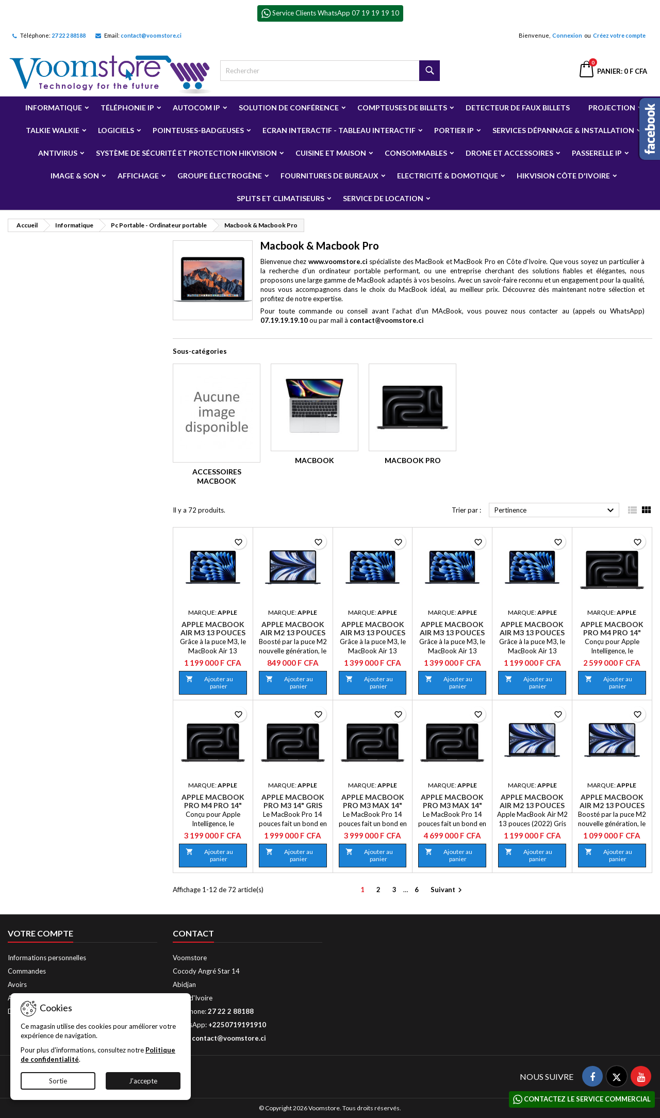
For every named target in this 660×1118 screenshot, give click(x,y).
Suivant (448, 890)
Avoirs (17, 984)
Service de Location (383, 198)
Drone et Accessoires (509, 153)
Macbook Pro (413, 460)
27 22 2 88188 (69, 35)
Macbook (314, 460)
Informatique (53, 107)
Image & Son (75, 175)
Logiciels (116, 130)
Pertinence (555, 510)
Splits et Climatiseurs (280, 198)
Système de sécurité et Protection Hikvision (186, 153)
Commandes (27, 971)
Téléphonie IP (127, 107)
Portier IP (454, 130)
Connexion (567, 35)
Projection (611, 107)
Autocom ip (196, 107)
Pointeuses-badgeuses (198, 130)
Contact (193, 933)
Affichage (138, 175)
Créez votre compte (619, 35)
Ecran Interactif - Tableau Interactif (339, 130)
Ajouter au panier (209, 682)
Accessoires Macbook (216, 476)
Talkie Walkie (52, 130)
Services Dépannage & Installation (563, 130)
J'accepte (143, 1081)
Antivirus (57, 153)
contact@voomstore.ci (151, 35)
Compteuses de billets (402, 107)
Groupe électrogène (219, 175)
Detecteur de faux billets (518, 107)
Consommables (416, 153)
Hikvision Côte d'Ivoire (563, 175)
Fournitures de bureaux (329, 175)
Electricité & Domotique (447, 175)
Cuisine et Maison (330, 153)
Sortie (58, 1081)
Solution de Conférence (289, 107)
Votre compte (40, 933)
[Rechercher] (330, 70)
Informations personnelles (47, 957)
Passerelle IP (597, 153)
